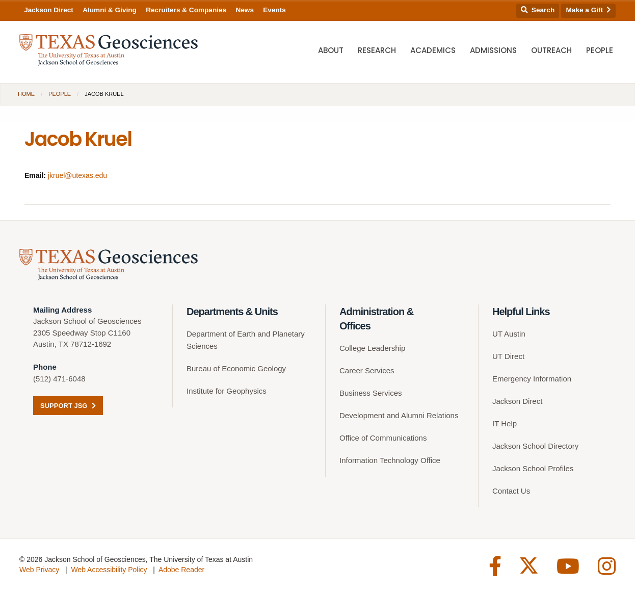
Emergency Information (531, 379)
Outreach (551, 51)
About (330, 51)
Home (26, 94)
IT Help (504, 424)
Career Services (366, 371)
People (599, 51)
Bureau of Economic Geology (236, 369)
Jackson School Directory (535, 446)
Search (537, 10)
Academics (433, 51)
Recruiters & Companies (186, 10)
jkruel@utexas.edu (77, 175)
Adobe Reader (181, 570)
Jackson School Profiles (532, 469)
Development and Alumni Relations (398, 416)
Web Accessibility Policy (109, 570)
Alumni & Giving (110, 10)
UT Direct (508, 356)
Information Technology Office (389, 460)
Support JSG (68, 406)
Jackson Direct (48, 10)
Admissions (493, 51)
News (244, 10)
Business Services (370, 393)
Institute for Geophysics (227, 391)
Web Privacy (39, 570)
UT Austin (508, 334)
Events (274, 10)
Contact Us (511, 491)
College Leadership (372, 348)
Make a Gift (588, 10)
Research (377, 51)
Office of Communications (383, 438)
